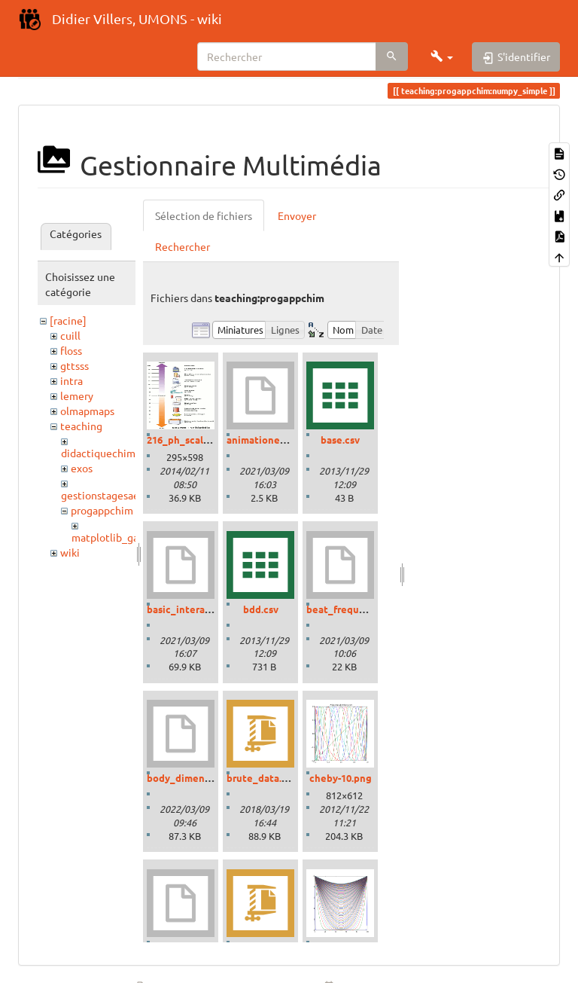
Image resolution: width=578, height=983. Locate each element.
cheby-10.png (340, 777)
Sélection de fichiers (203, 215)
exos (82, 468)
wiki (70, 552)
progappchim (102, 510)
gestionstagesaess (104, 495)
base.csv (340, 439)
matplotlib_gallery (115, 537)
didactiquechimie (102, 452)
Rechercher (182, 246)
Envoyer (297, 215)
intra (71, 380)
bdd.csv (260, 609)
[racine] (68, 320)
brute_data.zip (261, 777)
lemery (76, 395)
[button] (441, 56)
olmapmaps (87, 410)
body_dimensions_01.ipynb (210, 777)
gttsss (74, 365)
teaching (81, 425)
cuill (70, 335)
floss (71, 350)
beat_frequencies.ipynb (362, 609)
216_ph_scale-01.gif (192, 439)
